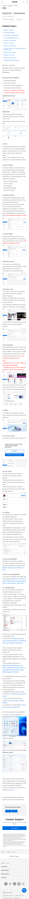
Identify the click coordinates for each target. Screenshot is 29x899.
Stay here (14, 451)
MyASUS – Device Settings (10, 40)
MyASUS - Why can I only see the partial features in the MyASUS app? (15, 49)
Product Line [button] (14, 866)
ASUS (4, 6)
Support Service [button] (14, 873)
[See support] (14, 828)
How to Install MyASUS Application (11, 37)
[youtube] (18, 883)
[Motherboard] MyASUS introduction (11, 60)
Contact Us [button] (14, 877)
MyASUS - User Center (9, 43)
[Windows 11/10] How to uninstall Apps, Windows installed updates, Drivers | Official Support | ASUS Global (14, 581)
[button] (2, 2)
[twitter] (10, 883)
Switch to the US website (14, 454)
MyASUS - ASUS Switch (9, 55)
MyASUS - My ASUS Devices (10, 57)
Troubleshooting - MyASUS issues (11, 35)
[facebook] (5, 883)
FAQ (16, 6)
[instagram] (14, 883)
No (14, 811)
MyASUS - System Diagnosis (10, 52)
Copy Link (20, 19)
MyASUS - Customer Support (10, 45)
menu (12, 790)
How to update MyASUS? (9, 32)
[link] (14, 1)
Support (10, 6)
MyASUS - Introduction (9, 30)
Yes (8, 811)
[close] (25, 441)
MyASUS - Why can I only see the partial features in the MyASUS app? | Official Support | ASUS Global (14, 641)
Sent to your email (9, 19)
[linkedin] (23, 883)
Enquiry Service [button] (14, 870)
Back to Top (13, 856)
